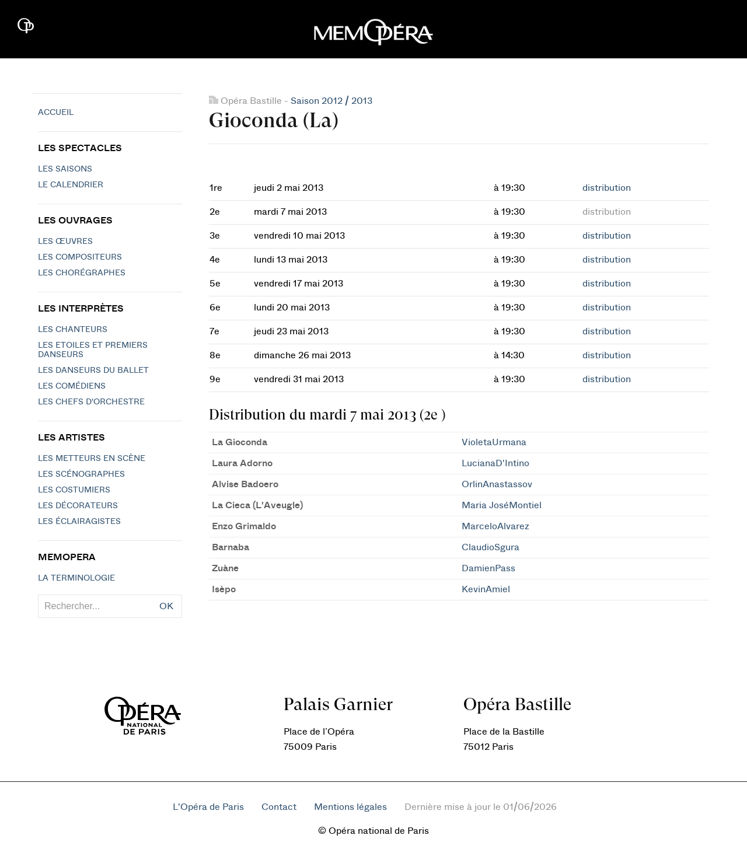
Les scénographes (81, 474)
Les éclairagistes (79, 522)
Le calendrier (70, 185)
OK (166, 606)
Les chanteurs (72, 330)
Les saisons (65, 169)
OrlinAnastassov (497, 484)
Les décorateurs (78, 506)
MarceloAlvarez (495, 526)
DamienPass (488, 568)
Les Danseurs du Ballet (93, 370)
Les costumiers (74, 490)
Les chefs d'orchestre (91, 402)
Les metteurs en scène (91, 459)
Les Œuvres (65, 241)
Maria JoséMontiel (502, 505)
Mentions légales (350, 807)
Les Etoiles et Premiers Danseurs (93, 350)
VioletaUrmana (494, 442)
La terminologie (76, 578)
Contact (278, 807)
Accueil (56, 113)
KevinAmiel (486, 589)
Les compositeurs (80, 257)
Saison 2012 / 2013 (331, 101)
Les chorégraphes (81, 273)
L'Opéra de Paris (208, 807)
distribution (606, 188)
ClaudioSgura (490, 547)
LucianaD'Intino (495, 463)
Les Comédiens (72, 386)
